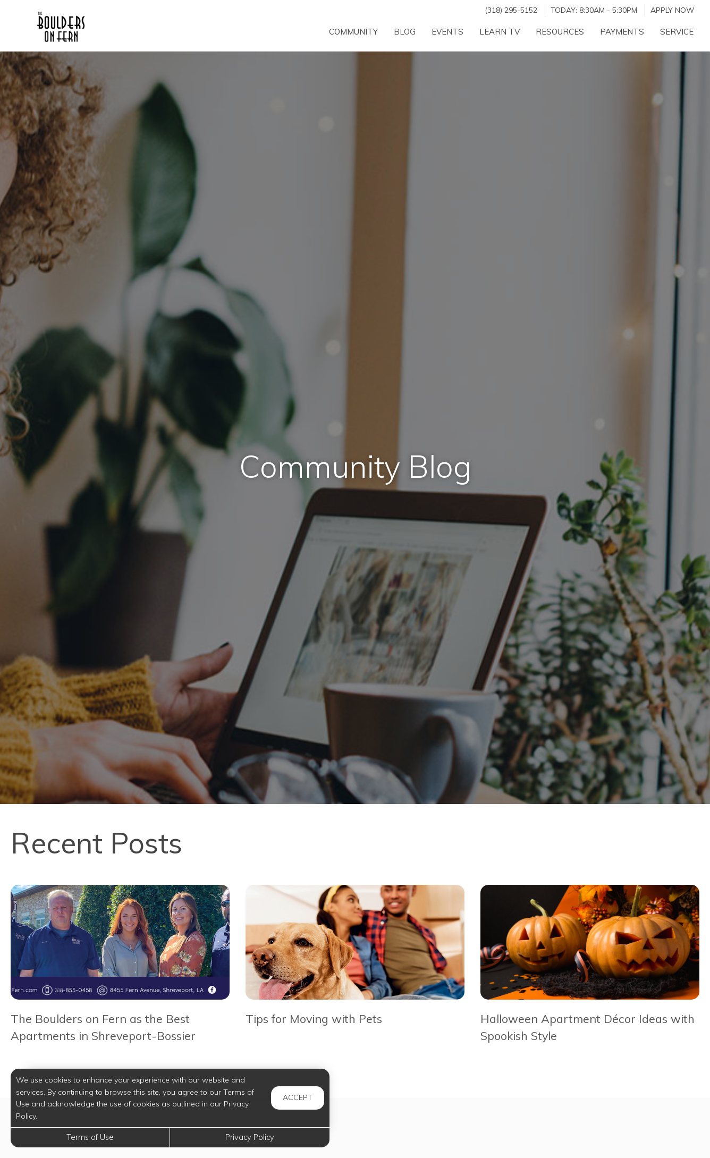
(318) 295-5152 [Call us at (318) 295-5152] (511, 9)
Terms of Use (90, 1137)
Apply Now (672, 9)
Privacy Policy (249, 1137)
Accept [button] (297, 1097)
